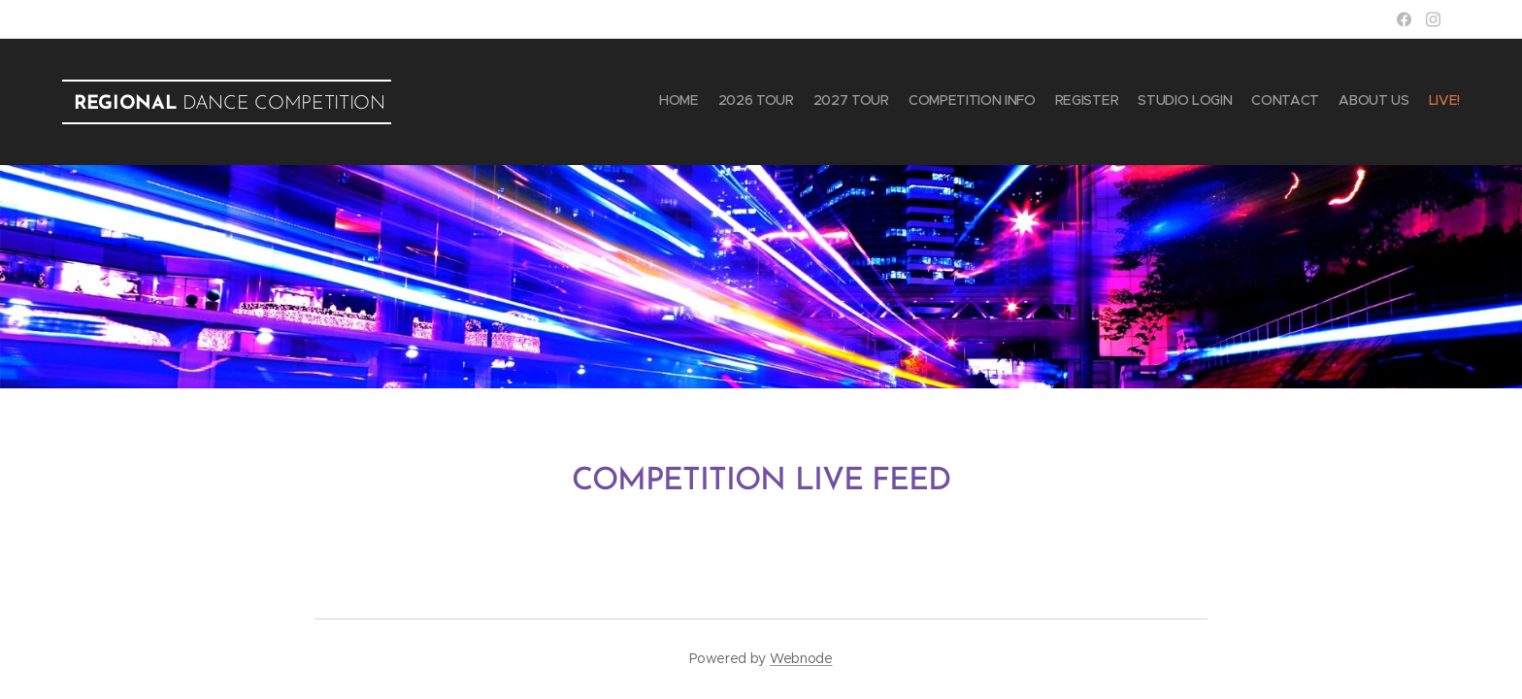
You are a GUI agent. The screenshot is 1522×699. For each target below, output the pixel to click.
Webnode (801, 658)
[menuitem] (1307, 102)
